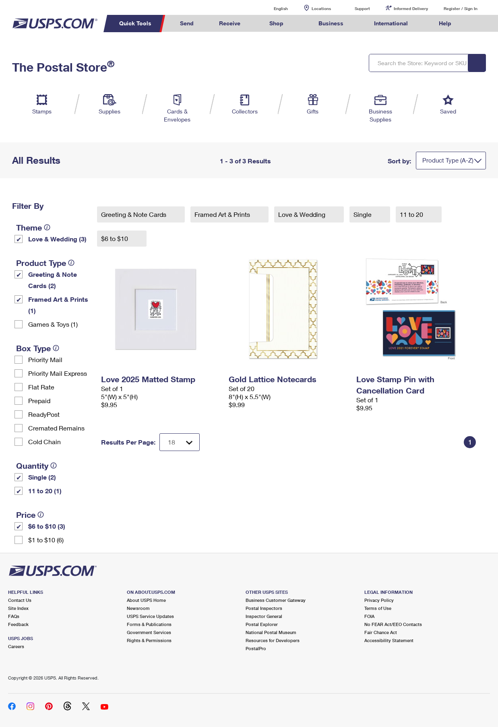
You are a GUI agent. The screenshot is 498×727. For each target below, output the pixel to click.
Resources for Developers (273, 640)
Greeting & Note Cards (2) (52, 279)
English (272, 8)
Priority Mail (45, 359)
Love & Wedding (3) (57, 239)
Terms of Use (377, 608)
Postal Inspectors (264, 608)
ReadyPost (44, 414)
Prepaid (39, 400)
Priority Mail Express (57, 373)
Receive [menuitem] (229, 23)
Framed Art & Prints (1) (58, 304)
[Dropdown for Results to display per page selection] (179, 442)
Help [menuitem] (445, 23)
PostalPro (256, 648)
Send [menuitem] (187, 23)
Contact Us (19, 600)
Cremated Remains (56, 428)
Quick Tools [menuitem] (135, 23)
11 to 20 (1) (45, 490)
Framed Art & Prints (223, 214)
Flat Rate (41, 387)
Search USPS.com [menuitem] (479, 23)
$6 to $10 (115, 238)
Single (363, 214)
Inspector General (264, 616)
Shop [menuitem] (276, 23)
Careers (16, 646)
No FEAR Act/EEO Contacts (393, 624)
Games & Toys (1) (53, 324)
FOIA (369, 616)
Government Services (149, 632)
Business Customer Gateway (276, 600)
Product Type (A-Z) (447, 160)
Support (362, 8)
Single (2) (42, 477)
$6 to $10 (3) (46, 526)
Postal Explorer (262, 624)
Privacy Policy (379, 600)
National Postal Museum (271, 632)
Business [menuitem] (330, 23)
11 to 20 (412, 214)
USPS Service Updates (150, 616)
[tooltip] (47, 227)
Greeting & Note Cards (134, 214)
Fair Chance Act (380, 632)
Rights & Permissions (149, 640)
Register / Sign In (460, 8)
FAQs (13, 616)
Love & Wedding (302, 214)
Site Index (18, 608)
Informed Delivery (411, 8)
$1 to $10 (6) (46, 540)
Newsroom (138, 608)
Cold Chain (44, 441)
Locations (321, 8)
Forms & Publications (149, 624)
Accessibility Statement (388, 640)
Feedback (18, 624)
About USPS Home (146, 600)
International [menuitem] (391, 23)
